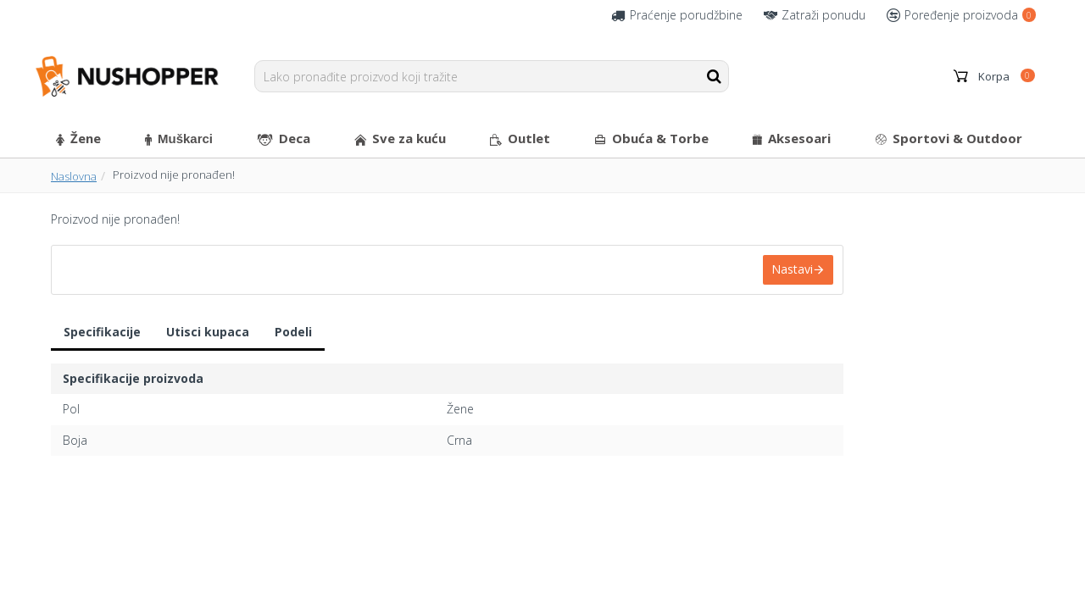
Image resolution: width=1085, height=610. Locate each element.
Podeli (293, 332)
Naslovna (74, 176)
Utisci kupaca (207, 332)
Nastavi (792, 269)
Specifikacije (102, 332)
